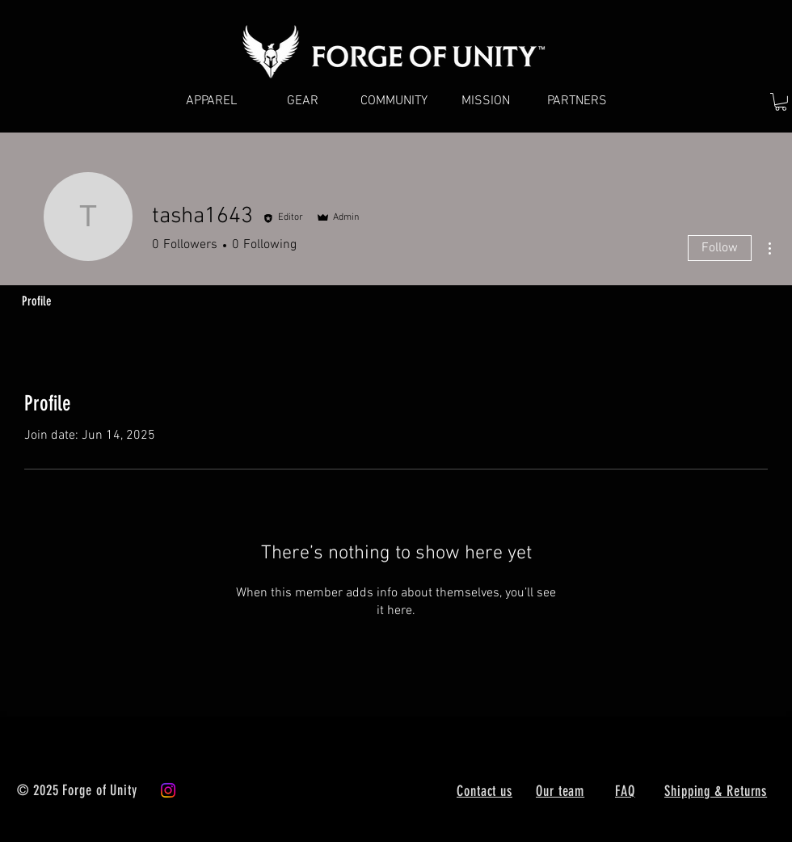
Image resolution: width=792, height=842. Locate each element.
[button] (780, 102)
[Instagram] (168, 790)
